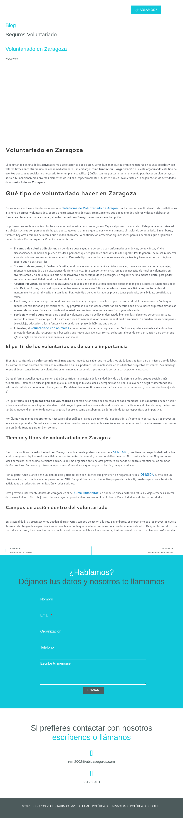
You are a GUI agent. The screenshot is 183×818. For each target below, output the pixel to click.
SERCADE (119, 451)
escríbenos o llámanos (91, 736)
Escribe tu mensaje (55, 662)
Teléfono (47, 646)
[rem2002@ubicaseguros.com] (91, 752)
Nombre (46, 598)
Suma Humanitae (84, 491)
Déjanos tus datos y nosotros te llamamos (92, 580)
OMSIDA (146, 473)
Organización (50, 630)
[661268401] (91, 772)
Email (45, 614)
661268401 (91, 781)
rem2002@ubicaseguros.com (91, 760)
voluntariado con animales (47, 327)
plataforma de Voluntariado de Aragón (85, 208)
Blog (11, 25)
